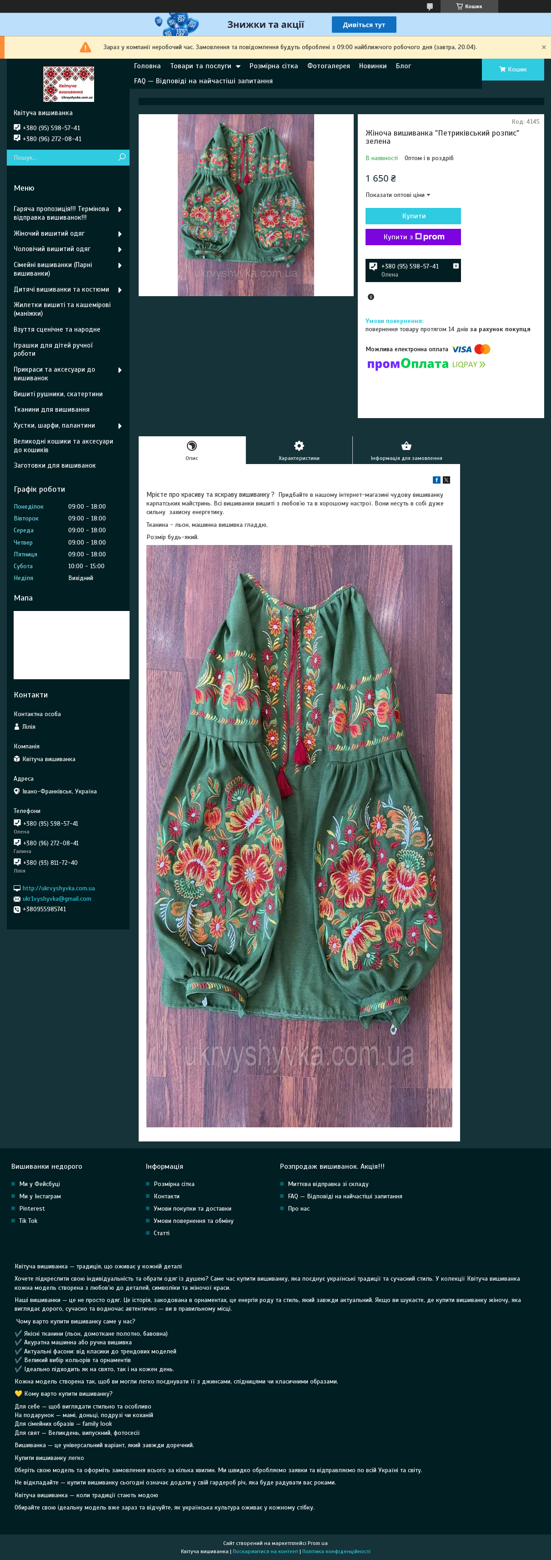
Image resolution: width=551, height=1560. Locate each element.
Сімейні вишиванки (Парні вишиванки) (53, 269)
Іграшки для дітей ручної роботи (53, 349)
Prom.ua (318, 1543)
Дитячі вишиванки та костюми (61, 289)
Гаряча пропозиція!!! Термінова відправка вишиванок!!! (61, 213)
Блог (403, 66)
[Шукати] (122, 158)
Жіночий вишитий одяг (49, 233)
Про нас (299, 1208)
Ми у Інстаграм (40, 1196)
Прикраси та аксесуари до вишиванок (54, 373)
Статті (162, 1233)
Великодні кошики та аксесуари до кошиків (63, 445)
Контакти (167, 1196)
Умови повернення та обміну (194, 1221)
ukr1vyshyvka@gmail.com (57, 899)
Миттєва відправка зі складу (328, 1184)
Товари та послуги (200, 66)
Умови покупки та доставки (192, 1208)
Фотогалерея (328, 66)
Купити (414, 216)
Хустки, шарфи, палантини (54, 425)
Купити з (414, 237)
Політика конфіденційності (336, 1551)
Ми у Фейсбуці (39, 1184)
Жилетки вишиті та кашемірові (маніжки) (62, 309)
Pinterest (32, 1208)
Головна (147, 66)
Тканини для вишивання (52, 409)
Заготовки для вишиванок (55, 465)
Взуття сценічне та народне (57, 329)
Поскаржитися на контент (265, 1551)
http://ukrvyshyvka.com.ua (59, 888)
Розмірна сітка (274, 66)
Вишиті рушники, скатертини (58, 394)
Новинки (373, 66)
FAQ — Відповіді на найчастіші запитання (203, 81)
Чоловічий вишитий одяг (52, 249)
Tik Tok (28, 1221)
